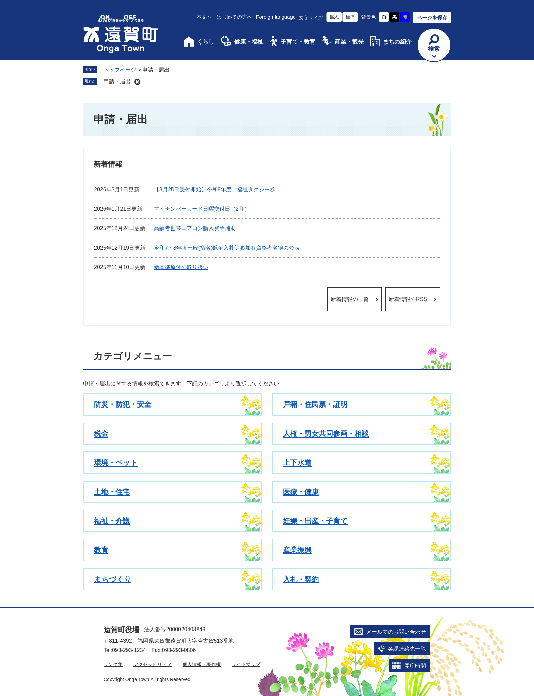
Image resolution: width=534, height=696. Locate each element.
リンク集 (113, 664)
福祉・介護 (112, 521)
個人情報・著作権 (202, 664)
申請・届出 (117, 81)
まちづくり (112, 579)
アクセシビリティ (153, 664)
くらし (205, 42)
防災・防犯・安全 (122, 404)
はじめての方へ (234, 17)
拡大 (334, 16)
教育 (101, 550)
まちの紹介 (397, 42)
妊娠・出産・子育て (315, 521)
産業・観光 (349, 42)
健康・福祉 (248, 42)
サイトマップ (246, 664)
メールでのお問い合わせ (396, 632)
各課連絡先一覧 (407, 649)
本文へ (204, 17)
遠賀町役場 (121, 630)
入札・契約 (301, 579)
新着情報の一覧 (350, 299)
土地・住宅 (112, 492)
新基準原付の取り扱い (181, 267)
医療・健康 (301, 492)
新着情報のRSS (408, 299)
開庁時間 (415, 666)
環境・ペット (116, 463)
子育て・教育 (298, 42)
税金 (101, 434)
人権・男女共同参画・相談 (326, 434)
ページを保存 (432, 17)
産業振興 (297, 550)
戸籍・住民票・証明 (315, 404)
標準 (350, 16)
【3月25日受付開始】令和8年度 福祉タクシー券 (214, 189)
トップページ (120, 70)
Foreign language (276, 17)
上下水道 (297, 463)
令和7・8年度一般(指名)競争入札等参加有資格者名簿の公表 (227, 248)
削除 (137, 82)
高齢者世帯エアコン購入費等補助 (195, 228)
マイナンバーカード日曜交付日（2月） (202, 209)
